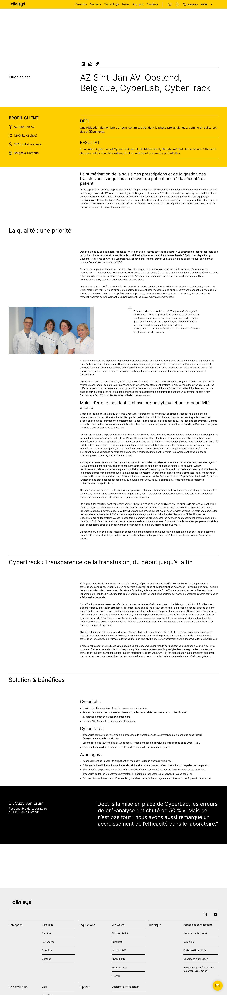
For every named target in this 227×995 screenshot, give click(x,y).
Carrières (152, 4)
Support (177, 4)
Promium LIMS (119, 967)
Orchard (116, 975)
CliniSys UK (118, 924)
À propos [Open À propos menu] (137, 4)
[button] (191, 4)
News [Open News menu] (125, 4)
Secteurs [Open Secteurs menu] (95, 4)
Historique (47, 924)
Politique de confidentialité (198, 924)
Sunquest (117, 941)
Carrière (46, 933)
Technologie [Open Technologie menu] (111, 4)
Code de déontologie (194, 950)
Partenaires (48, 941)
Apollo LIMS (118, 958)
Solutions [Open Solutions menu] (81, 4)
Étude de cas (20, 77)
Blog (44, 986)
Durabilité (188, 941)
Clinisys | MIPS (120, 933)
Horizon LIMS (119, 950)
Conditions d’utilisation (195, 958)
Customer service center (125, 986)
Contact (169, 4)
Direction (47, 950)
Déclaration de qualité (195, 933)
